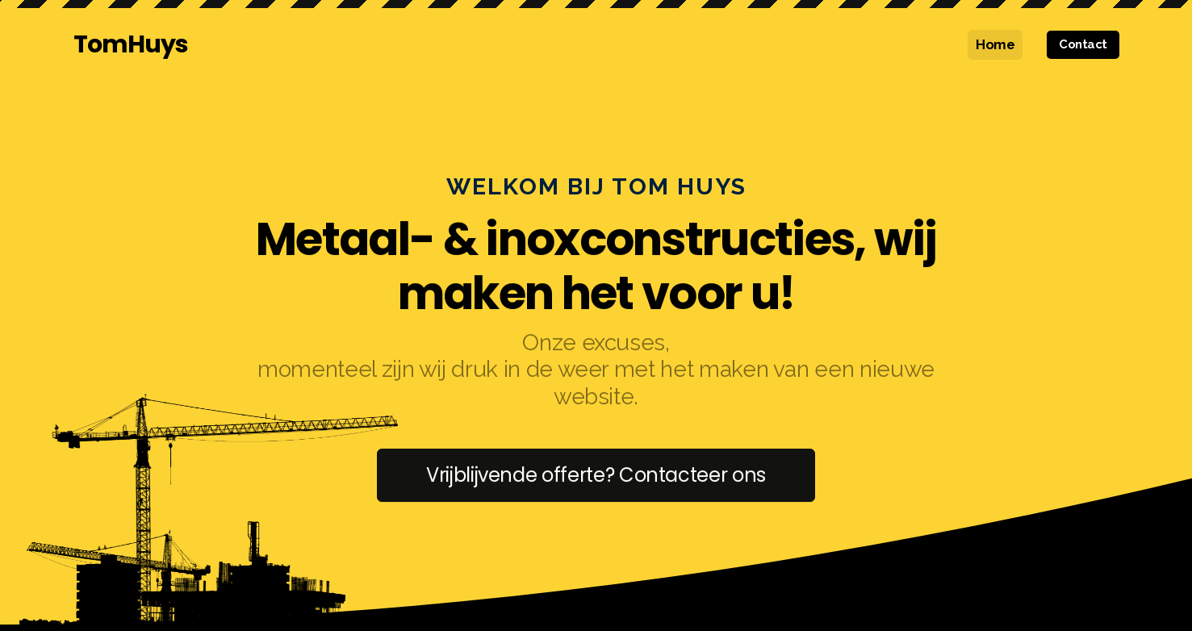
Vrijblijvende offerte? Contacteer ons (596, 475)
